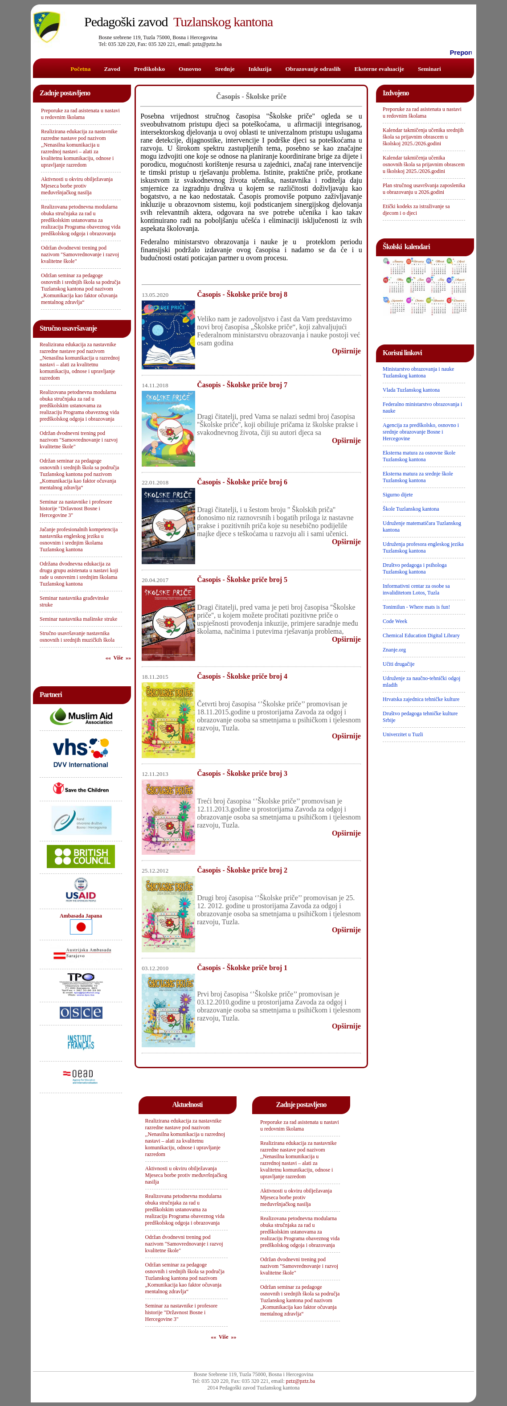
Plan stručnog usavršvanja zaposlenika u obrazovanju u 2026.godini (424, 188)
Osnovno (190, 69)
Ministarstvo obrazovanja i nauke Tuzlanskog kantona (418, 372)
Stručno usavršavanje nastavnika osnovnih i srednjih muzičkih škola (77, 636)
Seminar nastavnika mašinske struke (78, 619)
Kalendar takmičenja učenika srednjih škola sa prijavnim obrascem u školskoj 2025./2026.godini (423, 137)
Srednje (224, 69)
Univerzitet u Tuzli (403, 734)
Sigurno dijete (398, 495)
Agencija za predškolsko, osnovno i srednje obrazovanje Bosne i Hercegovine (421, 432)
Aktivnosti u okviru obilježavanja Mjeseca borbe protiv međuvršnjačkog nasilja (77, 186)
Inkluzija (260, 69)
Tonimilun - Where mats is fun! (416, 607)
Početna (80, 69)
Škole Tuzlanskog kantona (411, 509)
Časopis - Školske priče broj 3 (242, 773)
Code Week (395, 621)
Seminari (429, 69)
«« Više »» (118, 658)
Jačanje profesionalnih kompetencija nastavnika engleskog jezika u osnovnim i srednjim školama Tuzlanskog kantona (79, 539)
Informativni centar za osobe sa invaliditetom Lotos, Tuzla (416, 589)
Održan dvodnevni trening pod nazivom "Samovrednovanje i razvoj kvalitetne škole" (80, 254)
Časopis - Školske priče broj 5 (242, 579)
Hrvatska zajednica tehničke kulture (421, 699)
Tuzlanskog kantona (178, 21)
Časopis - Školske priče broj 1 (242, 967)
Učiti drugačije (399, 664)
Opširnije (346, 351)
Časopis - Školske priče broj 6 (242, 482)
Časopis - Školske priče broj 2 (242, 870)
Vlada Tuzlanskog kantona (411, 390)
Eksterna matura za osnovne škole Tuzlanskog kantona (419, 456)
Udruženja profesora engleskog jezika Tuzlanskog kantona (423, 547)
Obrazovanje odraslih (312, 69)
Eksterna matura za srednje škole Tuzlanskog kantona (418, 477)
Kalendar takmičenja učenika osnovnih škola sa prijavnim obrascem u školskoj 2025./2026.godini (424, 164)
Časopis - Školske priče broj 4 (242, 676)
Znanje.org (394, 650)
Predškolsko (149, 69)
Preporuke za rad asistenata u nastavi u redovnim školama (80, 113)
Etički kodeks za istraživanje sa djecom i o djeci (416, 209)
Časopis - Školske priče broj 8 (242, 294)
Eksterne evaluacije (379, 69)
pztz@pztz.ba (300, 1381)
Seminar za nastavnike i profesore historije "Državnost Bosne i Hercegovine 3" (76, 508)
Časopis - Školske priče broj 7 (242, 385)
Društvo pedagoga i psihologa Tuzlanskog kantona (415, 568)
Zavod (112, 69)
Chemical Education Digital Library (421, 635)
